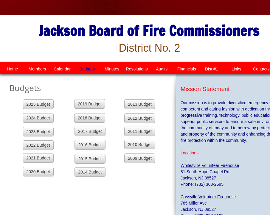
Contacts (261, 69)
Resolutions (137, 69)
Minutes (112, 69)
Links (236, 69)
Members (37, 69)
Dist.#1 (211, 69)
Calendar (62, 69)
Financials (186, 69)
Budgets (87, 69)
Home (12, 69)
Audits (161, 69)
